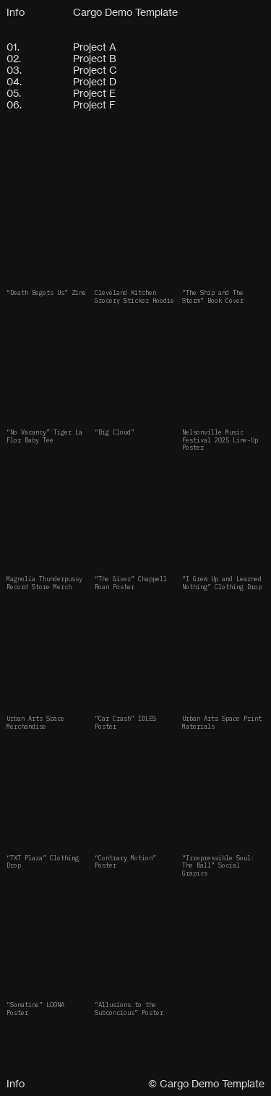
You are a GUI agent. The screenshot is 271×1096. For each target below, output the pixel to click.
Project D (94, 81)
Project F (94, 104)
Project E (94, 93)
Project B (94, 58)
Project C (95, 70)
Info (16, 12)
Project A (94, 46)
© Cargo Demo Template (206, 1083)
